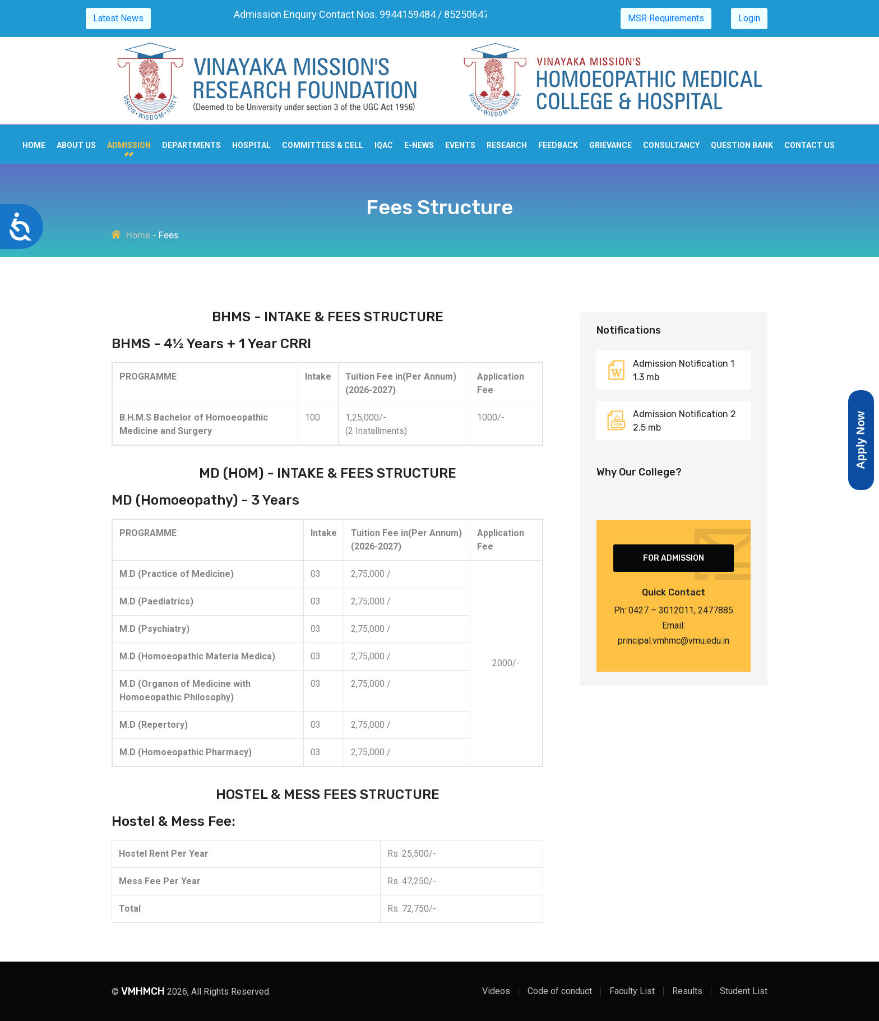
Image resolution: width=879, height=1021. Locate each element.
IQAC (383, 145)
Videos (496, 991)
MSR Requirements (666, 18)
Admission (129, 145)
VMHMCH (143, 991)
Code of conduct (560, 991)
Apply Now (860, 440)
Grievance (610, 145)
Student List (743, 991)
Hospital (251, 145)
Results (687, 991)
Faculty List (632, 991)
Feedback (558, 145)
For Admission (673, 558)
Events (460, 145)
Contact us (809, 145)
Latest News (118, 18)
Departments (191, 145)
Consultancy (671, 145)
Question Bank (742, 145)
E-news (419, 145)
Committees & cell (322, 145)
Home (33, 145)
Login (749, 18)
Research (507, 145)
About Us (76, 145)
